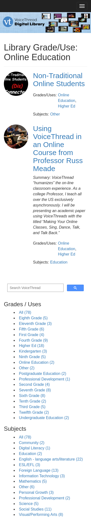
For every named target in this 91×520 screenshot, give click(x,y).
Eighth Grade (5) (33, 318)
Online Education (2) (36, 362)
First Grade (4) (31, 335)
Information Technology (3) (42, 476)
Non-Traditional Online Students (59, 80)
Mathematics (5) (33, 481)
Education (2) (30, 454)
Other (55, 114)
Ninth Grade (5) (32, 357)
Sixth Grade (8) (32, 396)
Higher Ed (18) (31, 346)
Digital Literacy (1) (34, 448)
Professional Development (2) (44, 498)
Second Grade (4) (34, 384)
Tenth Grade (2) (32, 401)
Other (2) (26, 368)
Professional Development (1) (44, 379)
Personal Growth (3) (36, 492)
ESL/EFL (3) (29, 465)
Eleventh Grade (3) (35, 324)
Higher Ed (66, 106)
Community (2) (31, 443)
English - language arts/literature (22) (51, 459)
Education (58, 262)
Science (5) (29, 504)
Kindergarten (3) (33, 351)
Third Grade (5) (32, 407)
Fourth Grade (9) (33, 340)
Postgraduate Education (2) (42, 373)
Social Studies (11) (35, 509)
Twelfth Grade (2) (34, 412)
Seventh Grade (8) (35, 390)
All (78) (25, 312)
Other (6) (26, 487)
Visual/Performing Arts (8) (41, 514)
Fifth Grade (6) (31, 329)
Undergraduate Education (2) (44, 418)
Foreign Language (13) (38, 470)
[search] (35, 288)
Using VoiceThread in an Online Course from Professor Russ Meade (58, 148)
